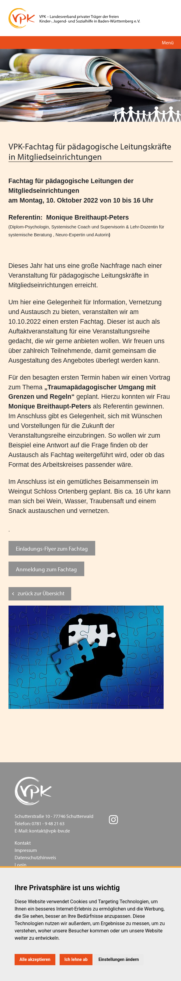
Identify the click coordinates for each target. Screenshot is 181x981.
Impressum (26, 850)
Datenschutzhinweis (35, 857)
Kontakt (23, 843)
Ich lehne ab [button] (76, 959)
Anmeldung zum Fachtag (46, 569)
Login (20, 865)
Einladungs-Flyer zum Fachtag (52, 548)
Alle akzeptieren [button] (34, 959)
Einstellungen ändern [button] (119, 959)
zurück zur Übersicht (41, 593)
